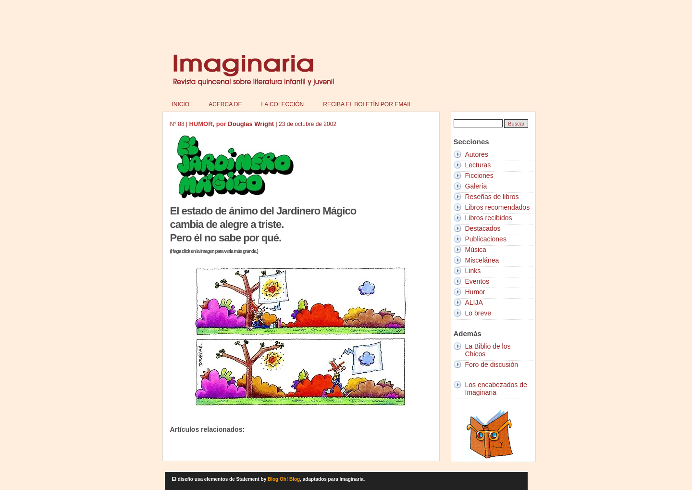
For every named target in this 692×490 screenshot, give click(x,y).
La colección (282, 104)
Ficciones (479, 175)
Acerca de (225, 104)
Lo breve (478, 313)
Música (475, 249)
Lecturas (478, 165)
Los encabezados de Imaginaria (496, 388)
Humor (475, 292)
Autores (476, 154)
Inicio (181, 104)
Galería (476, 186)
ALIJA (474, 302)
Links (473, 271)
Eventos (477, 281)
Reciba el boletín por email (367, 104)
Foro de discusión (492, 364)
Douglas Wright (251, 123)
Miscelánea (482, 260)
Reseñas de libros (492, 197)
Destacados (483, 228)
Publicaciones (486, 239)
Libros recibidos (488, 218)
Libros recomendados (497, 207)
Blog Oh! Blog (284, 479)
